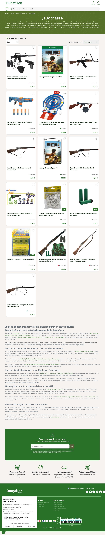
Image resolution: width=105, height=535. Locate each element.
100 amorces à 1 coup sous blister (54, 340)
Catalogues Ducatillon (43, 506)
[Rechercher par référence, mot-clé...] (55, 9)
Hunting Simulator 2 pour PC (55, 392)
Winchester (60, 400)
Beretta (73, 400)
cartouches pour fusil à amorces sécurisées (29, 340)
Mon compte (41, 508)
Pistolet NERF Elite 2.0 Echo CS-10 (85, 355)
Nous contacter (58, 506)
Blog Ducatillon (58, 508)
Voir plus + (11, 458)
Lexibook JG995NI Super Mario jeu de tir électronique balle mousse (39, 362)
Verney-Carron (91, 400)
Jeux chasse (16, 336)
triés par (79, 45)
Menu (7, 9)
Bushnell (78, 400)
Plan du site (40, 510)
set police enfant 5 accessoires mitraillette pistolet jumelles (56, 376)
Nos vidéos (57, 514)
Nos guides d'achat (59, 510)
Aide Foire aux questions (61, 512)
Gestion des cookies (57, 531)
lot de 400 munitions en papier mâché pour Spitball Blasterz (42, 368)
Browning (67, 400)
